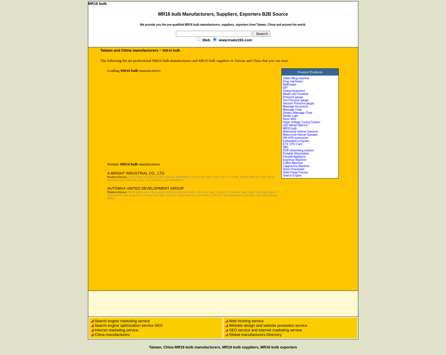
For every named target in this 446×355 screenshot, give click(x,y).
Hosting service (251, 321)
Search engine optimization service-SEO (129, 325)
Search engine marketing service (123, 321)
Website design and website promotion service (268, 325)
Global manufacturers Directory (255, 334)
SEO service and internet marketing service (265, 330)
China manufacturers (112, 334)
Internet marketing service (116, 330)
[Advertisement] (155, 117)
